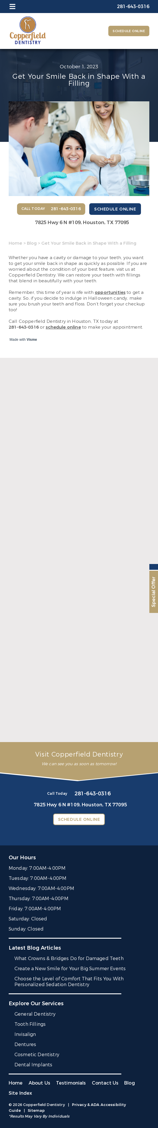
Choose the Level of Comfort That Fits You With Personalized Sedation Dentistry (69, 982)
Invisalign (25, 1034)
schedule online (63, 327)
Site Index (20, 1093)
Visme (32, 340)
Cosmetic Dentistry (36, 1055)
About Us (39, 1083)
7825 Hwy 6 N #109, (82, 222)
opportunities (110, 292)
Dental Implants (33, 1065)
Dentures (25, 1044)
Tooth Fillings (30, 1024)
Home (15, 243)
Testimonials (71, 1083)
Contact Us (105, 1083)
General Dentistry (34, 1014)
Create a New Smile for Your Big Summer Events (70, 969)
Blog (32, 243)
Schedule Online (129, 31)
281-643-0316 (24, 327)
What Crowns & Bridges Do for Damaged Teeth (69, 958)
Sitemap (36, 1110)
